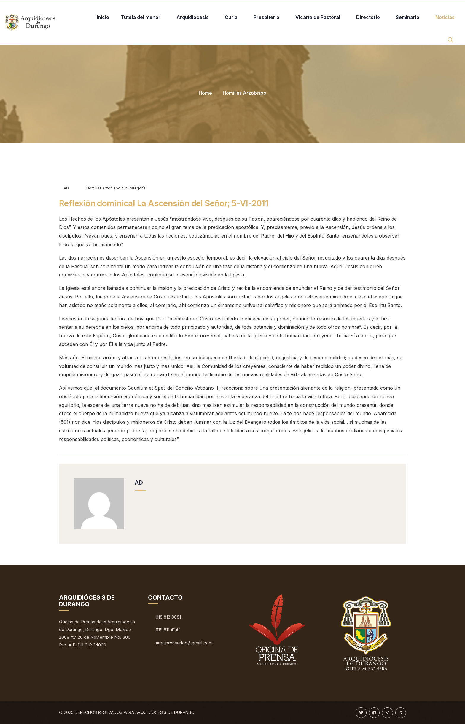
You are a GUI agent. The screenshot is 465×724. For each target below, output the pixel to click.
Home (205, 93)
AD (64, 188)
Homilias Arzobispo (244, 93)
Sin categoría (134, 188)
